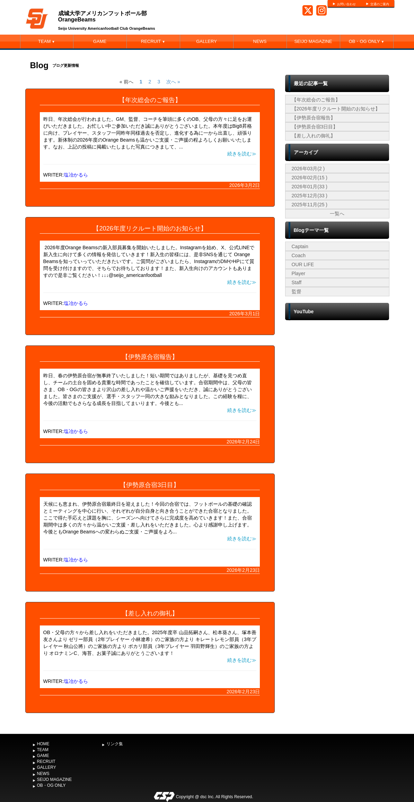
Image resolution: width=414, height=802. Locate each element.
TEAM (46, 41)
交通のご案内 (379, 4)
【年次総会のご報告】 (150, 100)
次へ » (173, 81)
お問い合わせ (346, 4)
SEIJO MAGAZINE (313, 41)
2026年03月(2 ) (308, 168)
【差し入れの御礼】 (150, 613)
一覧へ (337, 213)
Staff (297, 282)
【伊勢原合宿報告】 (150, 356)
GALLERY (206, 41)
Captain (300, 246)
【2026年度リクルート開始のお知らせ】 (149, 228)
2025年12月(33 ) (310, 195)
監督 (296, 291)
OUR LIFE (303, 264)
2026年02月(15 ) (310, 177)
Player (299, 273)
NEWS (260, 41)
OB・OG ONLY (367, 41)
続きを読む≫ (241, 153)
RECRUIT (153, 41)
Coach (299, 255)
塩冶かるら (76, 175)
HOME (43, 743)
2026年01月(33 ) (310, 186)
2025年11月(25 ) (310, 204)
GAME (99, 41)
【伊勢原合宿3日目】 (149, 484)
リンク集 (114, 743)
